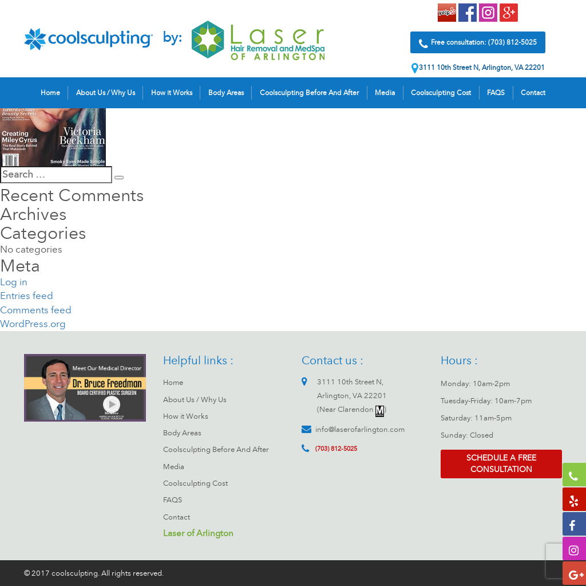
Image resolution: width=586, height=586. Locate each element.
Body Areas (226, 93)
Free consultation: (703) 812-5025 (478, 44)
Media (385, 93)
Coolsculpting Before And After (309, 93)
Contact (533, 93)
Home (50, 93)
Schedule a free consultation (501, 463)
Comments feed (36, 310)
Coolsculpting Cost (441, 93)
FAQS (496, 93)
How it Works (171, 93)
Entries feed (26, 296)
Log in (13, 282)
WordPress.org (33, 324)
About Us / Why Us (105, 93)
